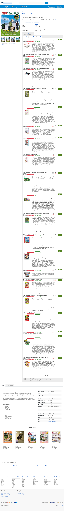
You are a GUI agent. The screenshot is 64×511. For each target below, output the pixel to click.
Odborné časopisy (23, 7)
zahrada (29, 22)
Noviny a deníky (36, 476)
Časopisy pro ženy (25, 476)
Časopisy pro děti (57, 465)
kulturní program (25, 472)
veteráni (2, 471)
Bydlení (12, 8)
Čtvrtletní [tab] (38, 37)
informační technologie (47, 481)
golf (33, 469)
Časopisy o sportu (36, 465)
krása (23, 480)
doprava (45, 478)
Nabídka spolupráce (20, 493)
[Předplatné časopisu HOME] (44, 436)
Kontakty (2, 498)
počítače (2, 481)
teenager (55, 471)
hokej (34, 470)
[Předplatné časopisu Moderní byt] (20, 436)
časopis (49, 393)
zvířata (55, 472)
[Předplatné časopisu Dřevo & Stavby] (32, 436)
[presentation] (1, 435)
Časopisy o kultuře (25, 465)
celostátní (34, 479)
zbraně (45, 470)
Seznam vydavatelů (20, 494)
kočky (55, 467)
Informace (59, 7)
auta (1, 467)
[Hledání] (32, 3)
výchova (23, 485)
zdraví (23, 486)
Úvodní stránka (3, 8)
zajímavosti (56, 484)
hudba (23, 471)
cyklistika (34, 467)
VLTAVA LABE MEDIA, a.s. (52, 411)
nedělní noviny (35, 481)
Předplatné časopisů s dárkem (6, 494)
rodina (23, 482)
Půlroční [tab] (32, 37)
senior (55, 482)
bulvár (34, 478)
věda (44, 469)
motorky (2, 480)
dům (32, 22)
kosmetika (24, 479)
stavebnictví (45, 482)
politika (34, 482)
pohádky (55, 470)
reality (13, 471)
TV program (13, 485)
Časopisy (8, 7)
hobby (13, 480)
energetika (45, 480)
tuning (2, 470)
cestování (13, 479)
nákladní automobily (4, 469)
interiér (37, 22)
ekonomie (45, 479)
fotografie (23, 469)
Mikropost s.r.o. (59, 505)
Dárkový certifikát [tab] (10, 385)
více (55, 19)
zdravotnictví (46, 484)
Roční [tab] (25, 37)
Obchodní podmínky (4, 496)
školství (45, 483)
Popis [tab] (3, 385)
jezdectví (34, 471)
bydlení (27, 22)
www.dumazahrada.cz (52, 421)
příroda (13, 483)
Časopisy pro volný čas (15, 477)
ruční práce (13, 484)
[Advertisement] (32, 457)
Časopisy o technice (47, 465)
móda (23, 481)
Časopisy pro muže (4, 476)
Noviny (15, 7)
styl (1, 482)
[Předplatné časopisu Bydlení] (7, 436)
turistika (34, 472)
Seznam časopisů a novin (5, 493)
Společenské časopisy (58, 476)
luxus (2, 479)
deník (34, 480)
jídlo (23, 478)
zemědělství (45, 485)
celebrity (55, 479)
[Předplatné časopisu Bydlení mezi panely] (56, 436)
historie (23, 470)
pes (54, 469)
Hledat (46, 2)
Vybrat (60, 39)
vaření (23, 484)
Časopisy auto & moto (5, 465)
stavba (35, 22)
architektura (13, 467)
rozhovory (34, 484)
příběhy (13, 482)
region (34, 483)
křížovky (13, 481)
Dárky (51, 7)
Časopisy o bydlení (15, 465)
